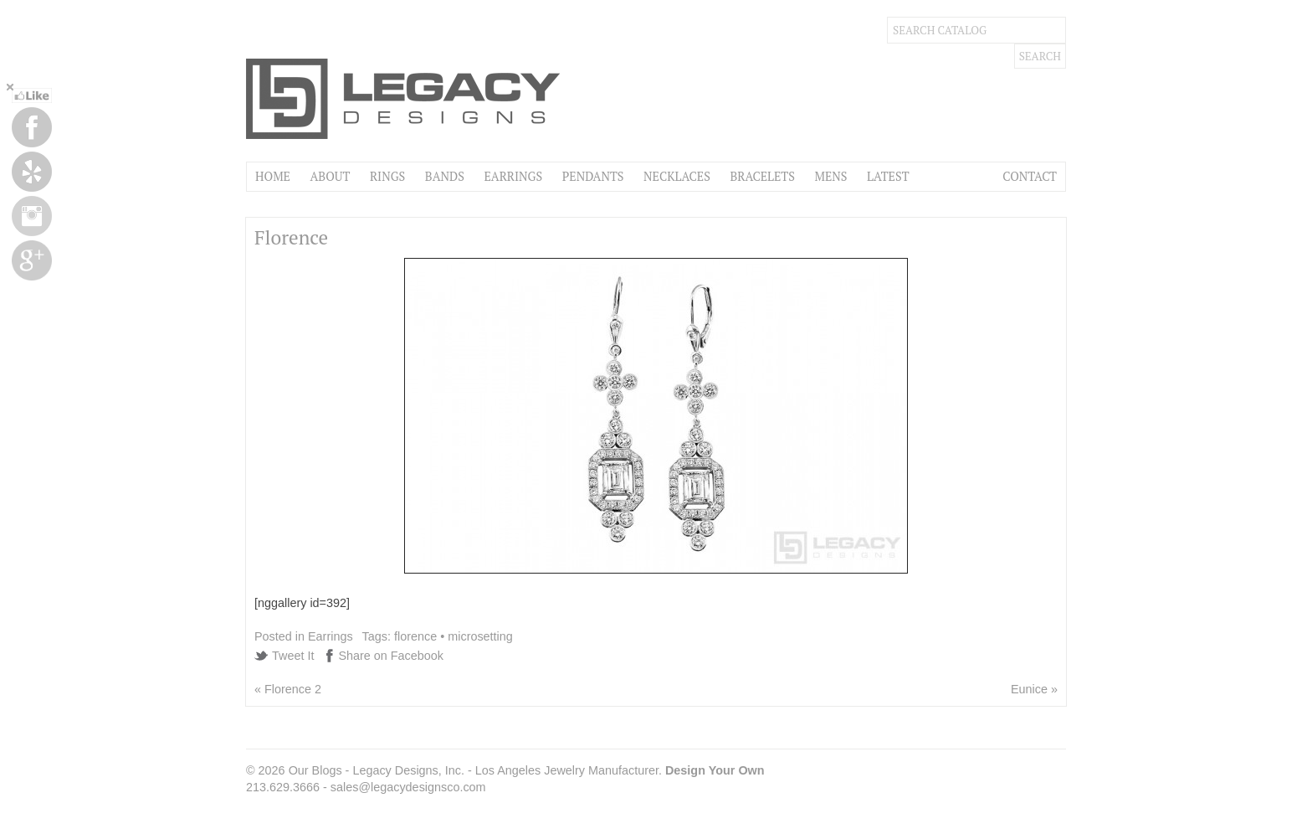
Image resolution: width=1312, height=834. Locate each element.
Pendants (593, 176)
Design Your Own (715, 770)
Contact (1029, 176)
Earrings (513, 176)
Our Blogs (315, 770)
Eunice (1029, 689)
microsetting (480, 636)
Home (272, 176)
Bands (444, 176)
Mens (830, 176)
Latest (888, 176)
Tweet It (293, 655)
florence (415, 636)
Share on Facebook (390, 655)
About (330, 176)
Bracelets (762, 176)
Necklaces (676, 176)
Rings (387, 176)
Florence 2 (292, 689)
